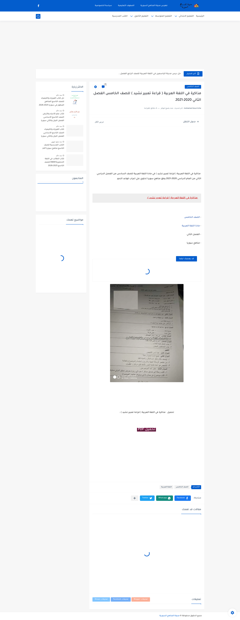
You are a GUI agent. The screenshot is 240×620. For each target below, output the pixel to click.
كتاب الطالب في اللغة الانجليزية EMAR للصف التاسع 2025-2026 (54, 162)
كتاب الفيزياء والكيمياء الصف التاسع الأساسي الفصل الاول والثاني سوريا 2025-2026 (52, 133)
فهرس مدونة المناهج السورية (154, 6)
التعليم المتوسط (163, 16)
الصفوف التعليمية (126, 6)
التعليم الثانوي (141, 16)
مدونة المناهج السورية (169, 616)
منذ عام (59, 95)
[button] (182, 498)
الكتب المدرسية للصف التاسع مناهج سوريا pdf (53, 147)
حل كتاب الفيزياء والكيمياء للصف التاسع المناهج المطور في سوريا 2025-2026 (51, 101)
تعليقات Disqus (101, 599)
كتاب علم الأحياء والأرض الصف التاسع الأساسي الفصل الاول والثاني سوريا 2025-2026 (52, 118)
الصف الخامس (193, 87)
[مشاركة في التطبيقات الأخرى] (134, 498)
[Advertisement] (120, 45)
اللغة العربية (166, 487)
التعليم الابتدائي (186, 16)
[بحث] (38, 16)
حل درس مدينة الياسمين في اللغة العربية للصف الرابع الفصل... (149, 74)
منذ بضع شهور (56, 142)
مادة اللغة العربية (191, 226)
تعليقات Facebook (120, 599)
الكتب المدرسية (120, 16)
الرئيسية (200, 16)
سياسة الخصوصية (103, 6)
